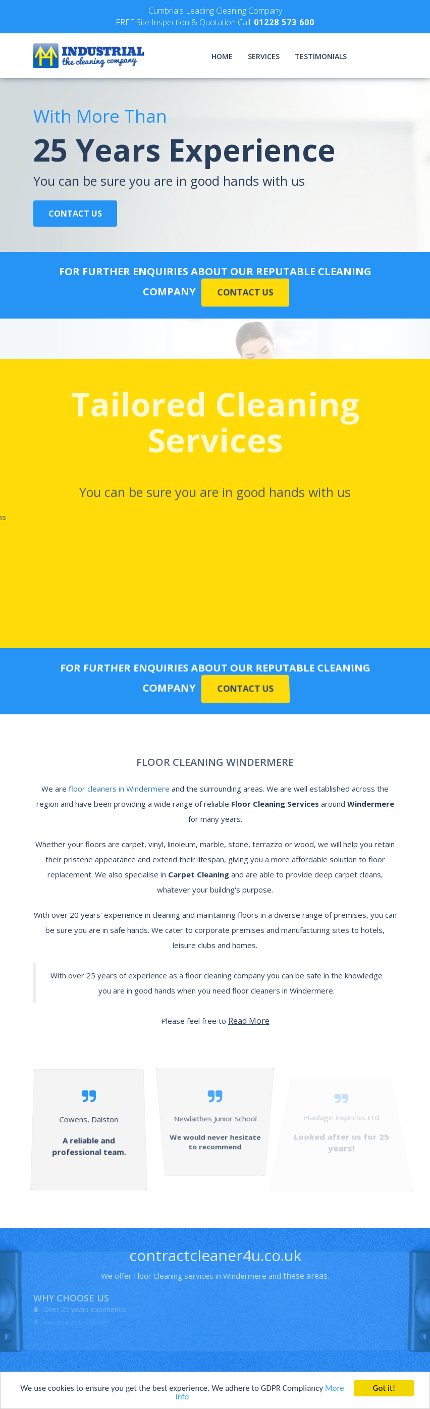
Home (222, 56)
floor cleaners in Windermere (119, 789)
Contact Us (75, 213)
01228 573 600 (284, 22)
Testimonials (321, 56)
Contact (379, 56)
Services (264, 56)
